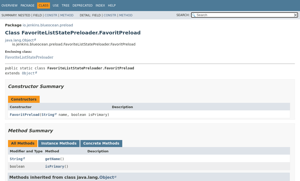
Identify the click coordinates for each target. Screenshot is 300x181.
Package (27, 5)
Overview (10, 5)
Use (56, 5)
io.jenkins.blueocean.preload (48, 25)
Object (28, 73)
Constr (51, 15)
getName (52, 159)
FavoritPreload (24, 115)
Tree (66, 5)
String (47, 115)
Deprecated (83, 5)
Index (100, 5)
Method (67, 15)
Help (112, 5)
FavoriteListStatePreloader (29, 57)
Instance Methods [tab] (58, 143)
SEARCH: (183, 15)
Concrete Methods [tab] (101, 143)
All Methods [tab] (22, 143)
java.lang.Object (19, 40)
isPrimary (54, 166)
